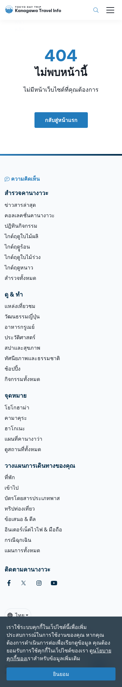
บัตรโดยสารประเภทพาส (32, 498)
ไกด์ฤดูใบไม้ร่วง (23, 257)
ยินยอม (61, 674)
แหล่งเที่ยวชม (20, 306)
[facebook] (9, 583)
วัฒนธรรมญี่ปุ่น (22, 316)
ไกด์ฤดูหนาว (19, 267)
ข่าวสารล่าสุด (20, 204)
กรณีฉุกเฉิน (18, 539)
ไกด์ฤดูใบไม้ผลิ (21, 236)
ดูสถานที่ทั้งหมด (23, 449)
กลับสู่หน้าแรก (61, 120)
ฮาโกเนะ (15, 428)
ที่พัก (10, 477)
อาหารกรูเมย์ (19, 326)
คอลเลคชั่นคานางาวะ (30, 215)
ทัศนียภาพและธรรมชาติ (32, 358)
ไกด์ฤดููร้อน (17, 246)
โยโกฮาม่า (17, 407)
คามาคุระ (16, 417)
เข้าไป (12, 487)
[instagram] (39, 583)
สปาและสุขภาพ (22, 347)
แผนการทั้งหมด (22, 550)
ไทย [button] (15, 615)
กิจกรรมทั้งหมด (22, 379)
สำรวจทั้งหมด (20, 278)
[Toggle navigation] (110, 10)
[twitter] (23, 583)
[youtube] (54, 583)
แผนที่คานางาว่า (23, 438)
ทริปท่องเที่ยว (20, 508)
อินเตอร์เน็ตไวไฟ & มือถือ (33, 529)
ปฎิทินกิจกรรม (21, 225)
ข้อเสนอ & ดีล (20, 519)
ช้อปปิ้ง (12, 368)
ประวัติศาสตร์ (20, 337)
